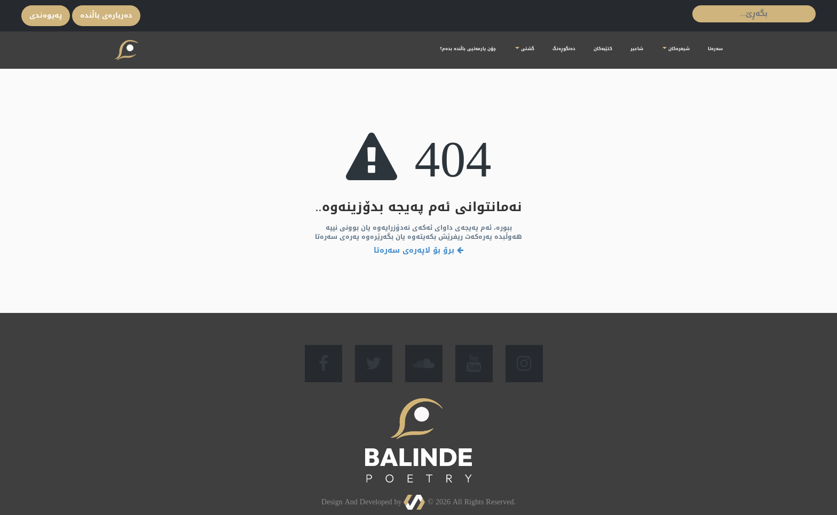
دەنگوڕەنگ (563, 49)
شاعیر (636, 49)
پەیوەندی (45, 15)
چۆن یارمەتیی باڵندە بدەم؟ (468, 49)
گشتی (524, 49)
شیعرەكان (676, 49)
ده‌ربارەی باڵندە (106, 15)
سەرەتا (715, 49)
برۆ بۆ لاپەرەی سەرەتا (418, 250)
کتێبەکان (603, 49)
